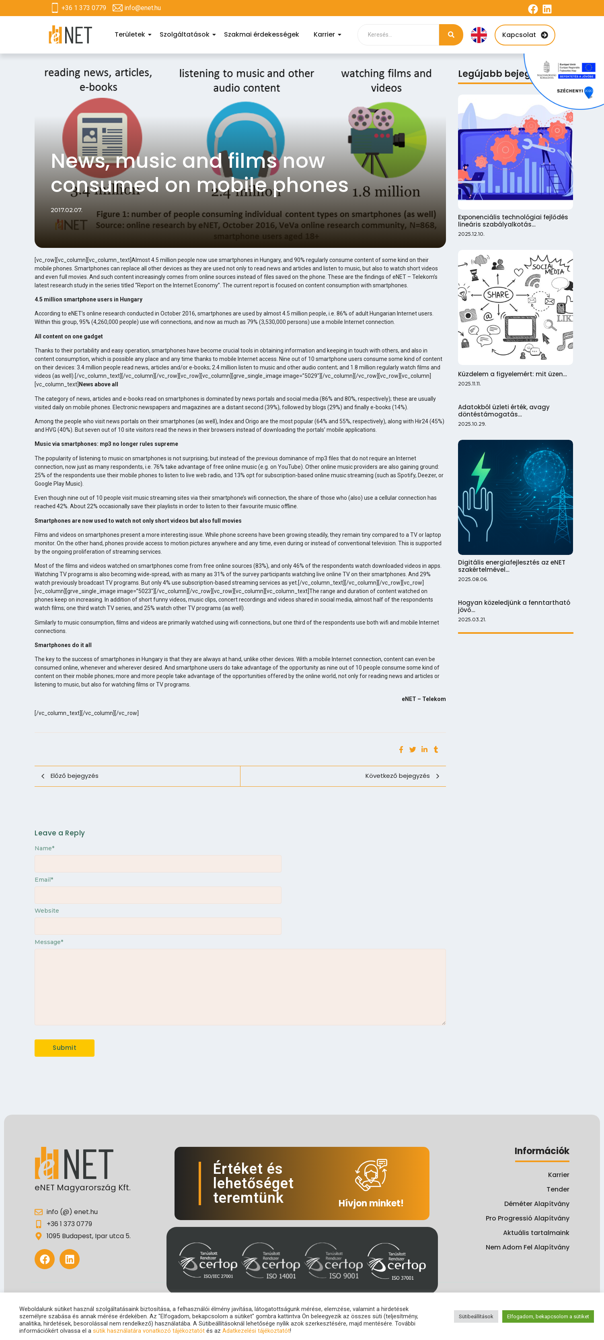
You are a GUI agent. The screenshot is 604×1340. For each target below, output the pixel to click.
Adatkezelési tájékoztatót (256, 1330)
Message (49, 942)
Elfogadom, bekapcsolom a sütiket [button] (548, 1316)
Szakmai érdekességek (261, 34)
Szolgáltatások (186, 34)
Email (44, 879)
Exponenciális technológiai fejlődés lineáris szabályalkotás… (513, 221)
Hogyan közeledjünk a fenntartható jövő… (514, 606)
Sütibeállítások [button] (476, 1316)
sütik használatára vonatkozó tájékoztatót (149, 1330)
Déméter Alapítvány (536, 1203)
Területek (131, 34)
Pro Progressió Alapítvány (527, 1218)
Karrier (325, 34)
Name (44, 848)
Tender (557, 1189)
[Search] (398, 34)
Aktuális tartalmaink (536, 1232)
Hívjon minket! (371, 1203)
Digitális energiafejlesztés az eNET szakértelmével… (511, 566)
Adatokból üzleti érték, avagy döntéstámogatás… (504, 411)
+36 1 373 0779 (84, 8)
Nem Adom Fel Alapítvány (527, 1247)
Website (47, 910)
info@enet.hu (142, 8)
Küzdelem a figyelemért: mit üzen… (512, 374)
